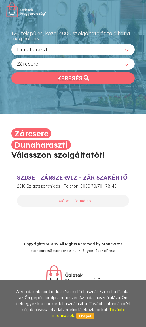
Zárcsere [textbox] (27, 64)
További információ (73, 200)
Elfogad (85, 316)
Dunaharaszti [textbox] (32, 50)
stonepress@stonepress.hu (54, 251)
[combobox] (73, 49)
